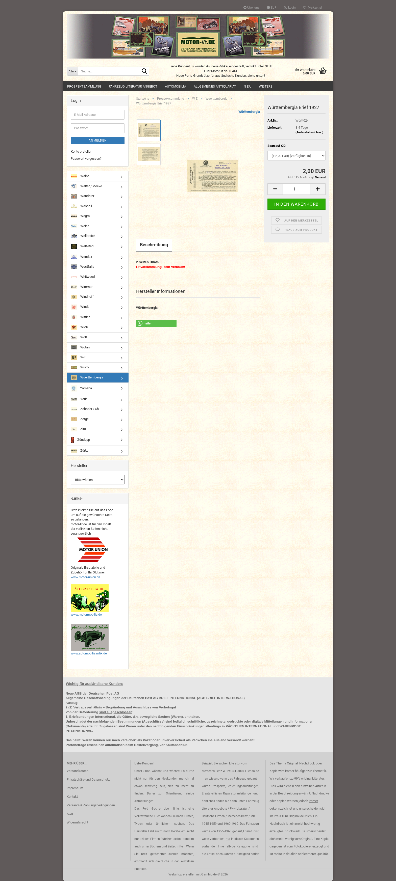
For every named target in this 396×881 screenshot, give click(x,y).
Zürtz (79, 451)
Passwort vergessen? (86, 158)
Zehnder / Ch (85, 409)
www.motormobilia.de (86, 614)
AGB (70, 814)
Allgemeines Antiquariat (215, 86)
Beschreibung (154, 244)
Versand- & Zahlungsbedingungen (91, 805)
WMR (79, 327)
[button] (271, 7)
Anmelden (98, 140)
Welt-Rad (82, 246)
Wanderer (82, 196)
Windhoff (82, 297)
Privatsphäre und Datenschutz (88, 779)
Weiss (80, 226)
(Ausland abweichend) (309, 132)
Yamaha (81, 388)
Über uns (251, 7)
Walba (80, 176)
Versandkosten (77, 771)
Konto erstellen (81, 151)
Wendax (81, 257)
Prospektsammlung (84, 86)
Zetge (80, 419)
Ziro (78, 429)
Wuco (80, 367)
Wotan (80, 347)
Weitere (265, 86)
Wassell (81, 206)
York (79, 399)
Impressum (75, 788)
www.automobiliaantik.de (89, 653)
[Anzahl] (296, 189)
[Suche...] (72, 71)
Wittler (80, 317)
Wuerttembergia (87, 377)
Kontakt (72, 797)
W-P (78, 357)
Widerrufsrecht (77, 822)
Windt (80, 307)
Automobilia (175, 86)
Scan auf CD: (276, 146)
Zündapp (80, 440)
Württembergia (249, 112)
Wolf (79, 337)
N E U (247, 86)
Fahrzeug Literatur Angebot (133, 86)
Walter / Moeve (86, 186)
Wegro (80, 216)
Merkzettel (312, 7)
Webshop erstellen (181, 874)
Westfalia (82, 266)
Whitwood (83, 277)
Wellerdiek (83, 236)
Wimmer (81, 287)
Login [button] (290, 7)
